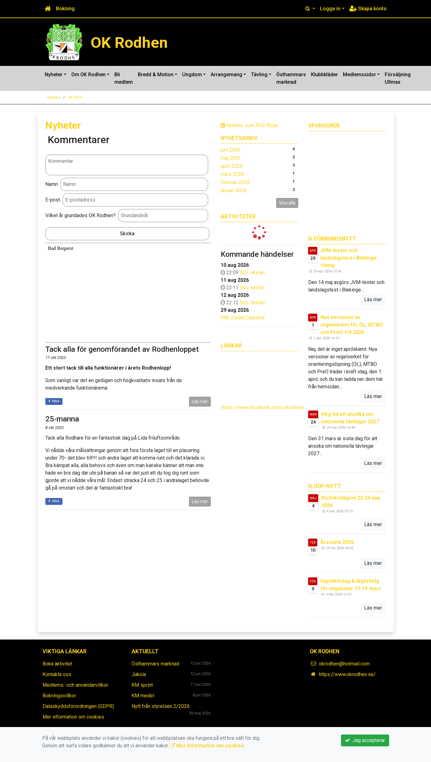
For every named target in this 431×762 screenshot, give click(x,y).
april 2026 (232, 166)
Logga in (330, 9)
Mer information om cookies (73, 717)
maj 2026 (231, 158)
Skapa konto (368, 9)
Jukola (139, 674)
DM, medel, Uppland (242, 318)
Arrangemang (226, 74)
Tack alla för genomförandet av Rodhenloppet (122, 349)
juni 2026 (230, 150)
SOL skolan (252, 273)
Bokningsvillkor (59, 696)
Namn (51, 184)
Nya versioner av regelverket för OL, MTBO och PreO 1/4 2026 (351, 324)
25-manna (62, 419)
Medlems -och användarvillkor (75, 685)
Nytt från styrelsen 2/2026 (161, 706)
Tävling (259, 74)
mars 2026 (232, 174)
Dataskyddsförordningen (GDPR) (78, 706)
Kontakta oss (57, 674)
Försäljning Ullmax (398, 78)
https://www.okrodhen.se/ (347, 674)
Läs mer (200, 401)
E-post (52, 200)
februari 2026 (235, 182)
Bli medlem (123, 78)
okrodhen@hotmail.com (344, 664)
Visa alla (287, 202)
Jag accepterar (365, 740)
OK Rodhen (134, 42)
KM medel (143, 696)
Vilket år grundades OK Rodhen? (80, 215)
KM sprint (142, 685)
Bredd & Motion (155, 74)
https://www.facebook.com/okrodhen (262, 407)
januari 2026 (234, 190)
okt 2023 (74, 97)
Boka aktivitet (57, 664)
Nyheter (54, 74)
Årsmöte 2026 (337, 542)
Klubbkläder (324, 74)
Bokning (65, 9)
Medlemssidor (359, 74)
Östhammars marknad (291, 78)
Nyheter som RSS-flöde (249, 125)
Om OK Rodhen (88, 74)
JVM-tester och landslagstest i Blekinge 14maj (348, 257)
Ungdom (192, 74)
